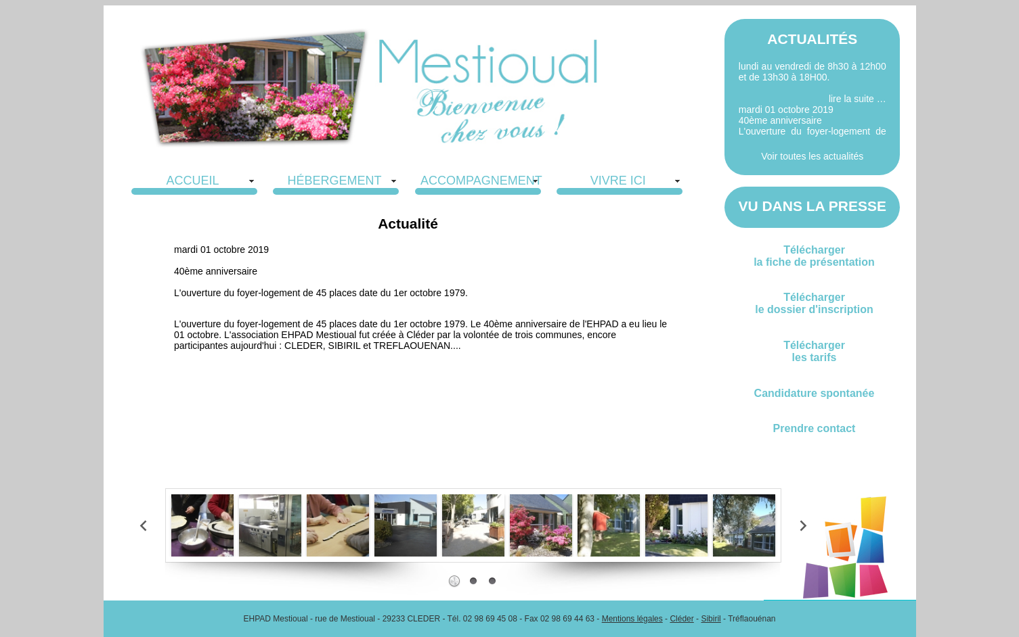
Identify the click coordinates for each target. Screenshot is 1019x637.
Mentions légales (632, 618)
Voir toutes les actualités (812, 156)
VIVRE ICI (618, 180)
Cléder (681, 618)
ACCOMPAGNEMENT (481, 180)
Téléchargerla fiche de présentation (814, 256)
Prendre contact (814, 428)
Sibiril (710, 618)
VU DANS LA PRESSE (812, 206)
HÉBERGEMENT (334, 180)
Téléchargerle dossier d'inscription (814, 303)
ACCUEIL (192, 180)
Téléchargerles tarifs (814, 351)
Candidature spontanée (814, 393)
